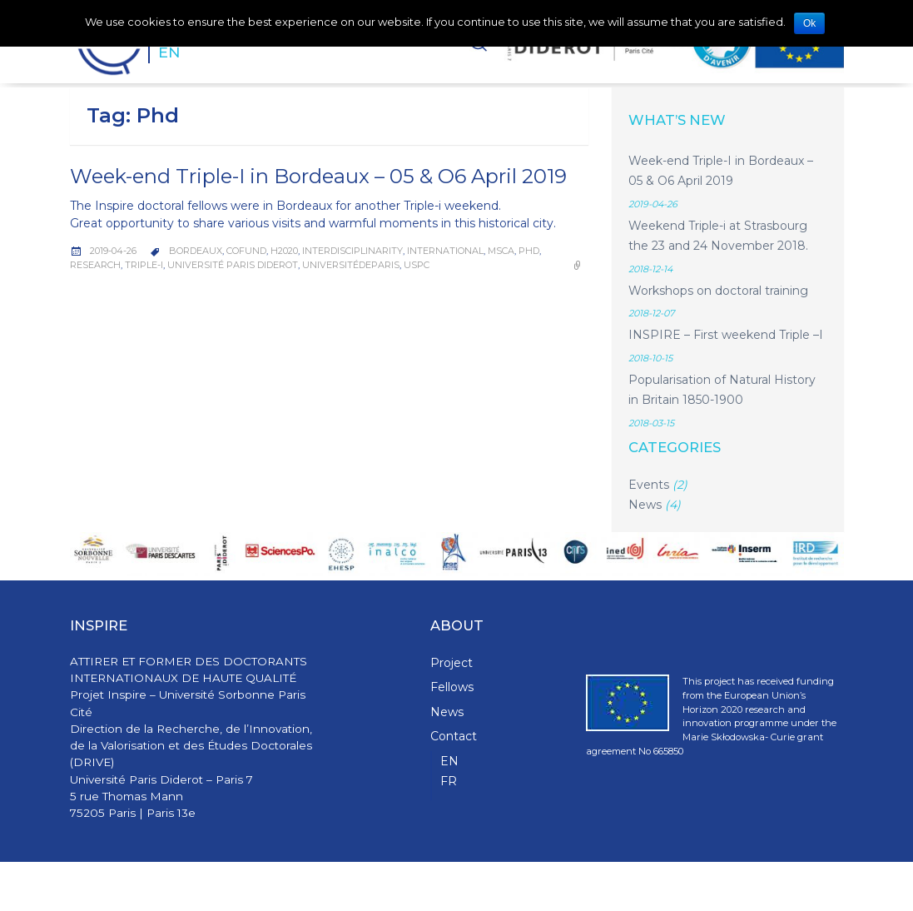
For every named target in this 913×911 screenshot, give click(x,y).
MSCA (501, 250)
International (445, 250)
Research (95, 265)
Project (451, 662)
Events (648, 484)
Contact (453, 736)
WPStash (822, 886)
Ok (809, 23)
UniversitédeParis (350, 265)
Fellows (452, 687)
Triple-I (144, 265)
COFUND (246, 250)
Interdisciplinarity (352, 250)
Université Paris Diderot (232, 265)
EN (169, 52)
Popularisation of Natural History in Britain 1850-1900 (722, 390)
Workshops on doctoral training (718, 290)
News (645, 504)
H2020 (284, 250)
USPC (416, 265)
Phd (529, 250)
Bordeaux (195, 250)
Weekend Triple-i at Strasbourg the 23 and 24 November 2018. (718, 236)
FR (448, 781)
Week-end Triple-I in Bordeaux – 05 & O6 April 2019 (318, 176)
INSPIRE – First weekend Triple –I (725, 334)
